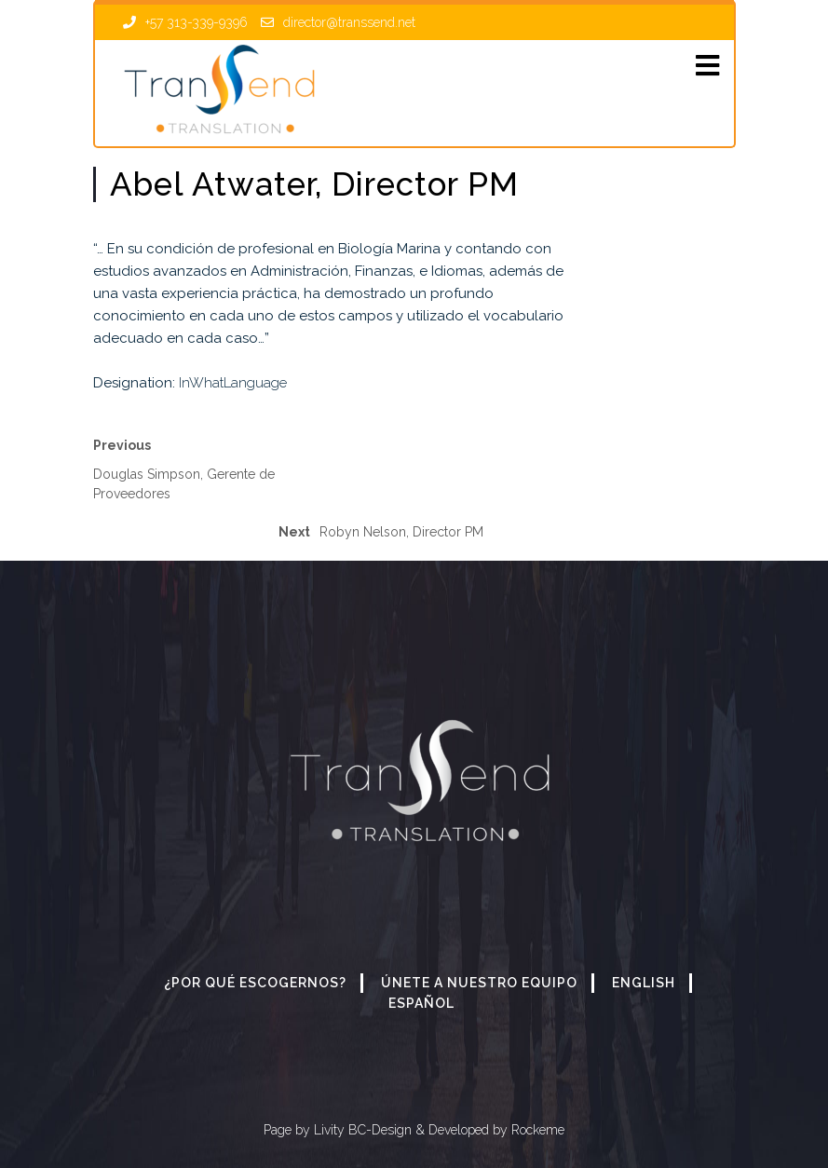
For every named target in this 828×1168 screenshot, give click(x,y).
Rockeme (536, 1129)
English (643, 982)
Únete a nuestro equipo (479, 982)
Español (421, 1003)
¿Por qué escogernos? (255, 982)
